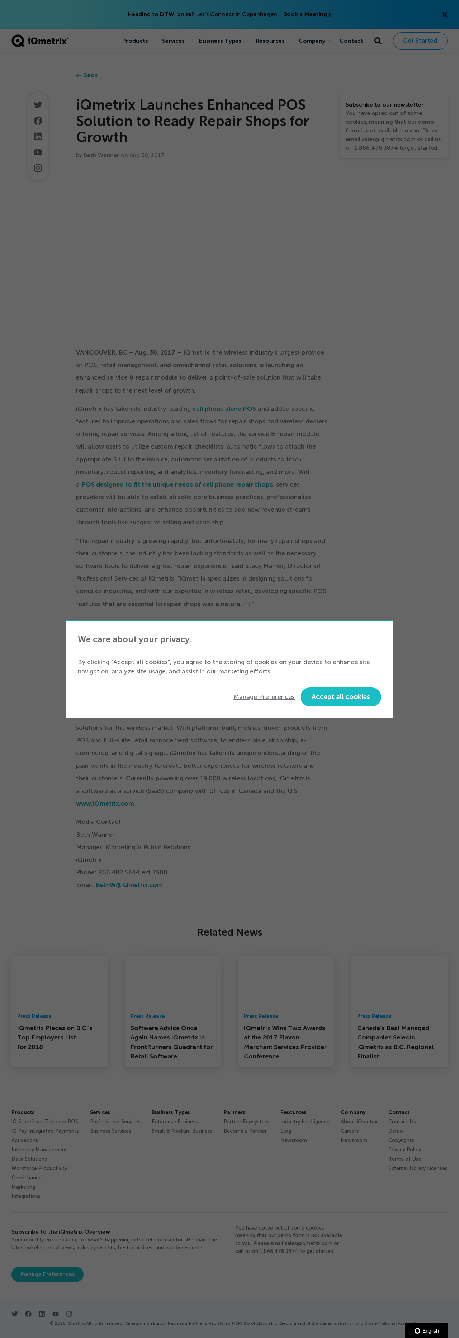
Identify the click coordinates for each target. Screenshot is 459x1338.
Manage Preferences (264, 697)
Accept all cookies (341, 697)
